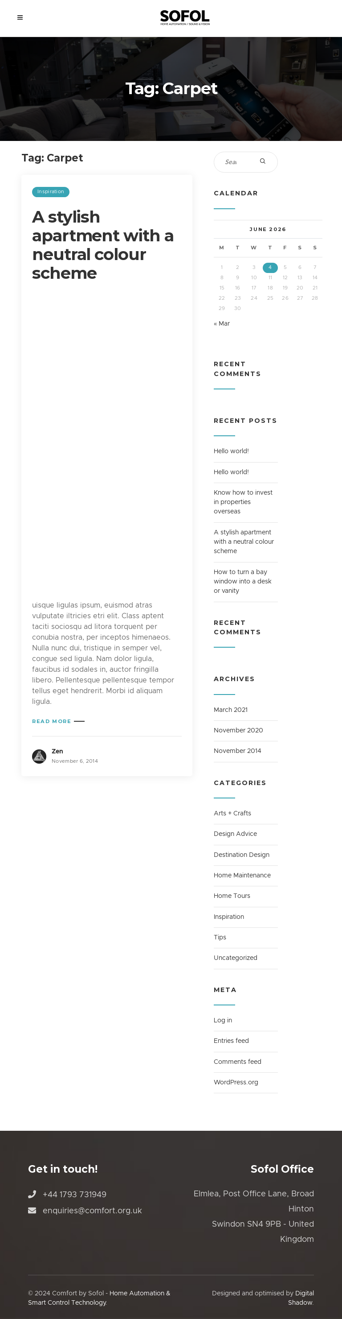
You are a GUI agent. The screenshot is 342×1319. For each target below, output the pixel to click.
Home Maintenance (242, 875)
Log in (223, 1020)
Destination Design (241, 855)
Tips (220, 937)
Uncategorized (235, 958)
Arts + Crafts (232, 813)
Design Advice (235, 834)
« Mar (222, 324)
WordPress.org (236, 1082)
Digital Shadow (301, 1298)
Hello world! (231, 451)
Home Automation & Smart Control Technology (99, 1298)
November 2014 (237, 751)
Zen (57, 751)
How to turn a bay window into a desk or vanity (243, 582)
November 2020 (238, 731)
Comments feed (237, 1062)
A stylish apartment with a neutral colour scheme (102, 245)
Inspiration (50, 191)
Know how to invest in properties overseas (243, 502)
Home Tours (232, 896)
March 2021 (231, 710)
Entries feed (231, 1041)
